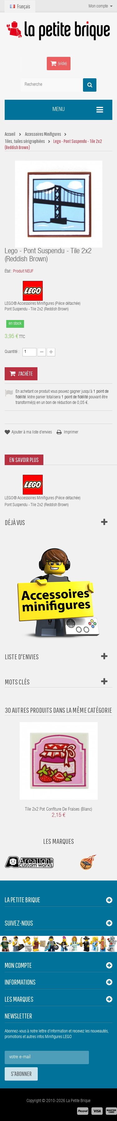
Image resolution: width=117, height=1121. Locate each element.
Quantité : (12, 352)
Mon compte (18, 965)
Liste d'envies (22, 656)
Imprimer (71, 432)
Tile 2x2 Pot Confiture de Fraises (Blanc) (58, 809)
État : (8, 271)
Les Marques (58, 841)
